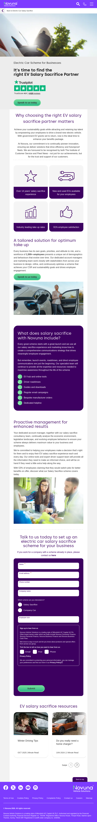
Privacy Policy (55, 663)
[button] (78, 4)
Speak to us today (27, 102)
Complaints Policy (54, 798)
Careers (79, 798)
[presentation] (38, 676)
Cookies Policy (23, 798)
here (53, 555)
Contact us (68, 798)
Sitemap (89, 798)
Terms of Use (8, 798)
